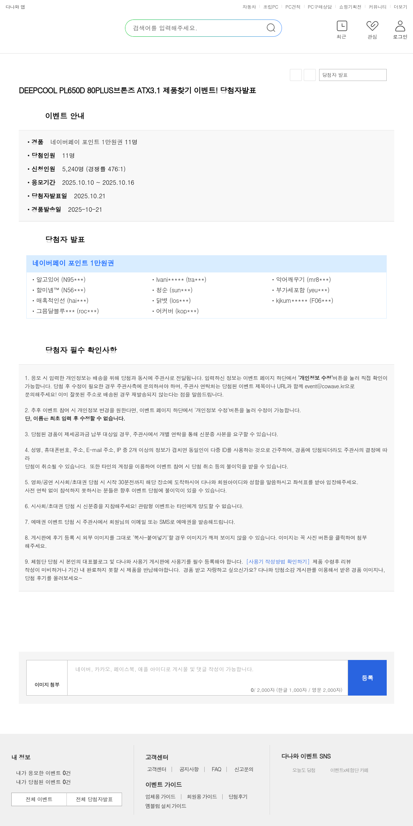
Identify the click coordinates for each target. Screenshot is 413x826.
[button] (342, 31)
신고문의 (243, 769)
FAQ (216, 769)
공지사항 (189, 769)
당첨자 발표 (352, 74)
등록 (367, 677)
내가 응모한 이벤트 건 (41, 773)
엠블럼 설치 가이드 (165, 806)
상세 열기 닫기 (384, 116)
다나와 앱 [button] (15, 6)
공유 (310, 75)
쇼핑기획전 (350, 6)
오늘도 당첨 (299, 770)
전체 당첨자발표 (94, 799)
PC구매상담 (320, 6)
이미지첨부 (47, 678)
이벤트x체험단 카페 (344, 770)
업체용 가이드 (160, 796)
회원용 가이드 (202, 796)
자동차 (249, 6)
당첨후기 (237, 796)
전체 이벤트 (39, 799)
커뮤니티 (378, 6)
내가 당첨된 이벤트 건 (41, 782)
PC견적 (292, 6)
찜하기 (296, 75)
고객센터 (156, 769)
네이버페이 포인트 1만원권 (86, 142)
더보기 (401, 6)
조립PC (270, 6)
